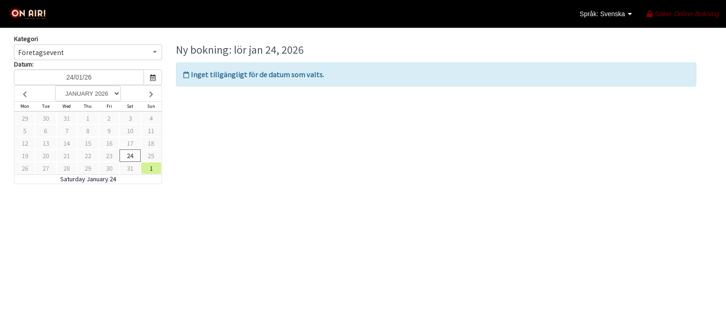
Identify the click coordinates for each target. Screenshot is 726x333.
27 (46, 168)
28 (66, 168)
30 (46, 118)
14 (66, 143)
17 (130, 143)
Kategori (26, 39)
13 (46, 143)
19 (25, 155)
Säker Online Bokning (683, 14)
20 (46, 155)
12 (25, 143)
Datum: (23, 64)
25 (151, 155)
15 (88, 143)
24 (130, 155)
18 (151, 143)
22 (88, 155)
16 (109, 143)
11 (151, 130)
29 (25, 118)
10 (130, 130)
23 (109, 155)
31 (66, 118)
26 (25, 168)
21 (66, 155)
